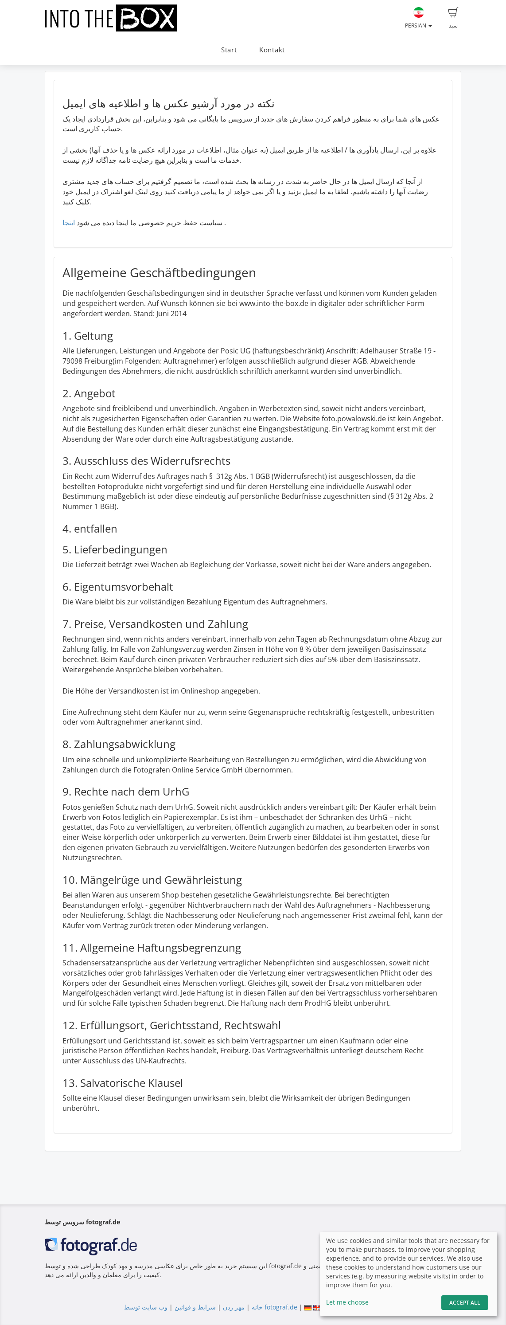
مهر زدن (234, 1307)
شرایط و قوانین (195, 1307)
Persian (418, 18)
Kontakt (272, 50)
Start (229, 50)
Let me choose (347, 1302)
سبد (453, 18)
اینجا (68, 222)
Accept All (464, 1302)
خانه (257, 1307)
